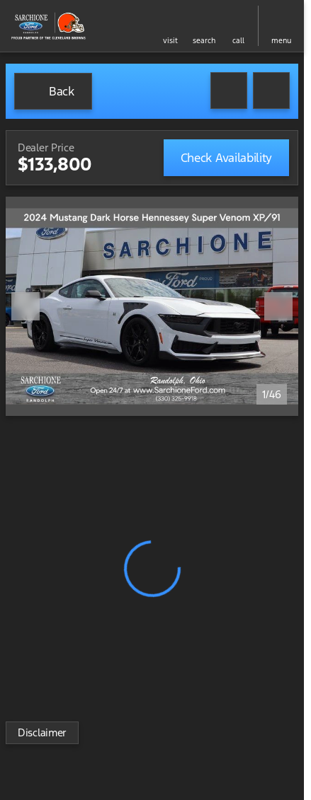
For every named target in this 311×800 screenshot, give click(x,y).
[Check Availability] (226, 157)
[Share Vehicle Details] (271, 90)
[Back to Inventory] (53, 91)
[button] (170, 26)
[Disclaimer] (42, 732)
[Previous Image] (25, 306)
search (204, 40)
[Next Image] (278, 306)
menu (281, 40)
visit (170, 40)
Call (238, 40)
